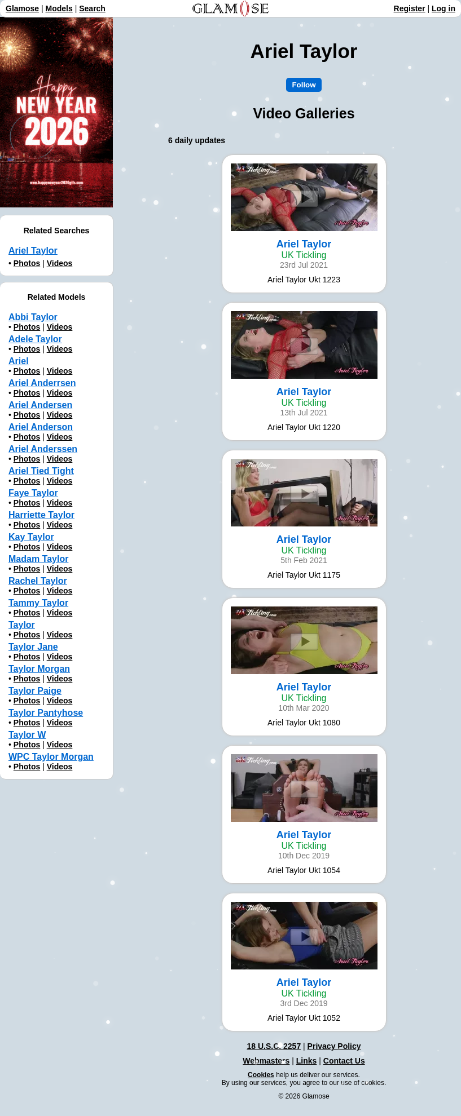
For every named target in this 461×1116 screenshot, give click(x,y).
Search (92, 8)
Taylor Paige (35, 691)
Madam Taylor (38, 559)
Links (306, 1060)
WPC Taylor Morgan (51, 756)
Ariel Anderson (40, 427)
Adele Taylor (35, 339)
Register (409, 8)
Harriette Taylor (41, 515)
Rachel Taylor (37, 581)
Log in (443, 8)
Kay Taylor (31, 537)
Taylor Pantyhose (45, 713)
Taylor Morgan (39, 669)
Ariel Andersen (40, 405)
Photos (27, 263)
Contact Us (344, 1060)
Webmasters (266, 1060)
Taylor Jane (33, 647)
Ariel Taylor (33, 250)
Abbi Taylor (33, 317)
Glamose (22, 8)
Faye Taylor (33, 493)
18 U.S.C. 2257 (274, 1046)
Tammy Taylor (38, 603)
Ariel (18, 361)
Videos (60, 263)
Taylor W (27, 734)
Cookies (261, 1075)
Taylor (21, 625)
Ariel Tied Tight (41, 471)
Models (59, 8)
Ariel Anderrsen (42, 383)
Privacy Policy (334, 1046)
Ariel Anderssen (42, 449)
